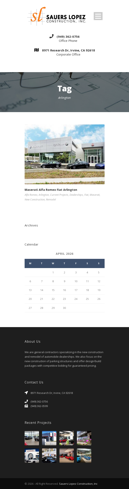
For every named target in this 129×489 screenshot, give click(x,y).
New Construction (35, 199)
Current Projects (59, 195)
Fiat (86, 195)
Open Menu (98, 16)
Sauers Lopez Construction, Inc (78, 484)
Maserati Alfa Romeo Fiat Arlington (51, 190)
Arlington (44, 195)
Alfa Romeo (31, 195)
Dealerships (76, 195)
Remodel (51, 199)
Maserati (95, 195)
